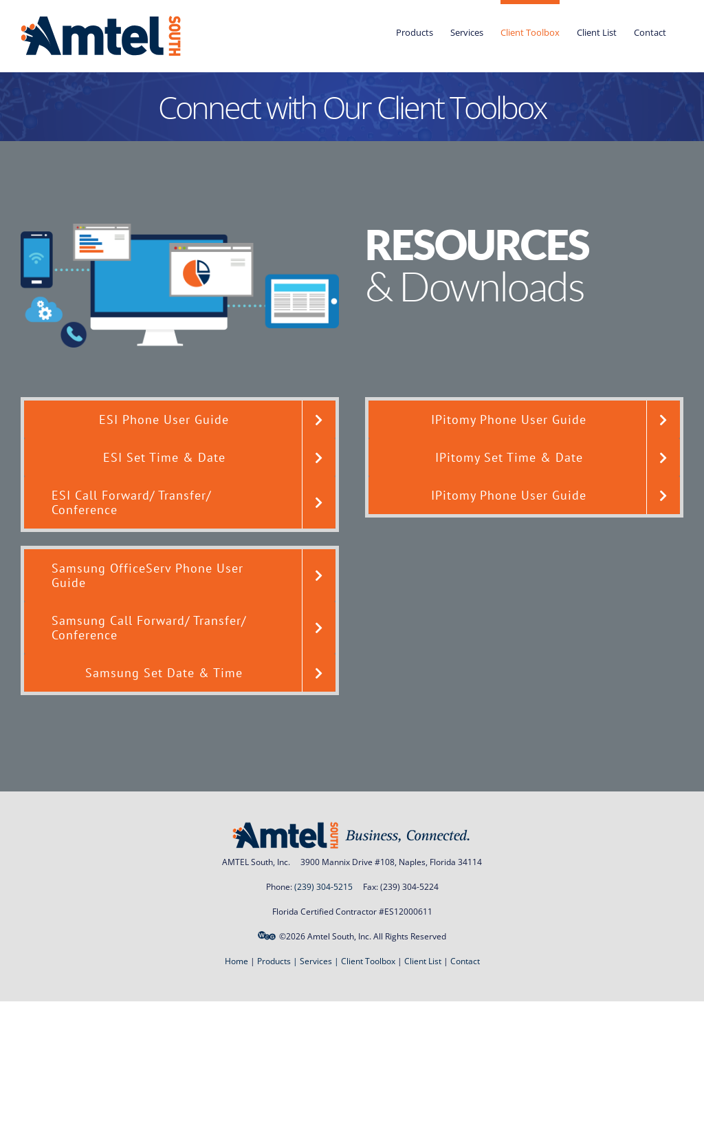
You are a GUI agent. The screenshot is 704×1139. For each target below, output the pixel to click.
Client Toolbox (368, 961)
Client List (422, 961)
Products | (278, 961)
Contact (465, 961)
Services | (320, 961)
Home (236, 961)
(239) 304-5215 (323, 887)
